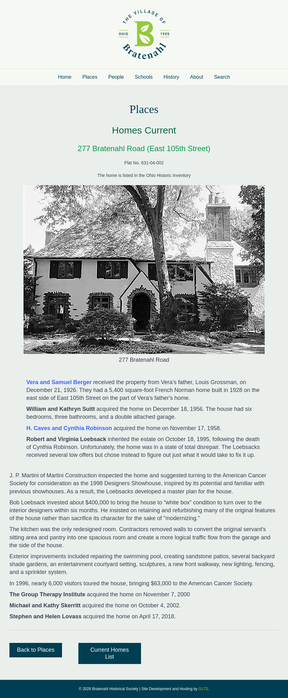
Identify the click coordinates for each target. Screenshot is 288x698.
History (171, 77)
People (116, 77)
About (196, 77)
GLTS (203, 689)
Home (64, 77)
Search (222, 77)
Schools (144, 77)
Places (89, 77)
